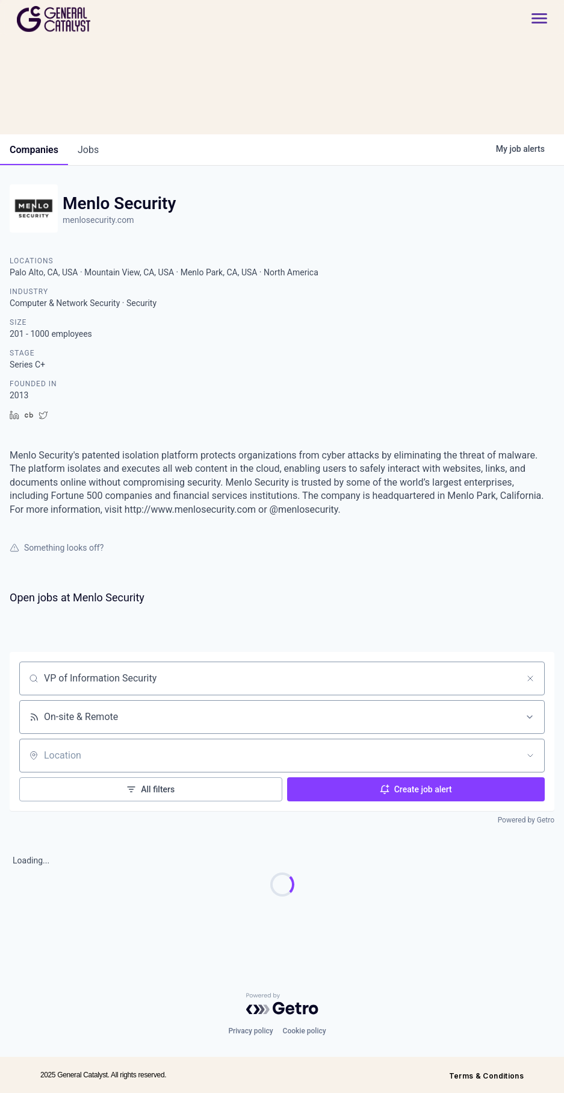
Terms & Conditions (486, 1075)
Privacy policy (250, 1031)
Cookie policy (304, 1031)
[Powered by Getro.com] (282, 1004)
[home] (96, 19)
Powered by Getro (526, 820)
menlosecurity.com (98, 220)
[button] (533, 19)
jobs (88, 149)
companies (34, 149)
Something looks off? (57, 548)
